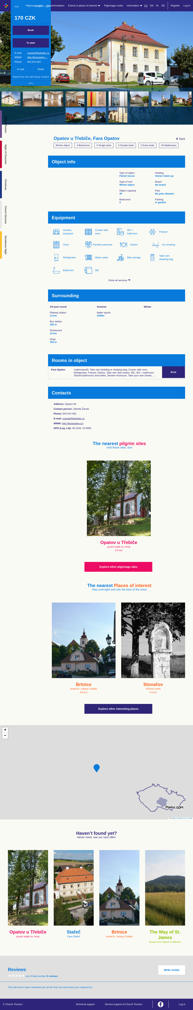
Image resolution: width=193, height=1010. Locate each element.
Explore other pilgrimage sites (118, 566)
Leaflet (172, 818)
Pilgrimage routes (113, 5)
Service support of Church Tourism (123, 1004)
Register (175, 5)
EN (151, 5)
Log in (187, 5)
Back (180, 138)
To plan (31, 42)
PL (157, 5)
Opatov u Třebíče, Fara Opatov (86, 138)
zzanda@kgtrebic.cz (38, 53)
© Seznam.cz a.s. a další (184, 818)
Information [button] (134, 5)
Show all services (119, 280)
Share (41, 69)
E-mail (20, 69)
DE (163, 5)
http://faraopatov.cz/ (72, 423)
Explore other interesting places (118, 708)
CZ (145, 5)
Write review (171, 969)
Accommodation (55, 5)
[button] (96, 768)
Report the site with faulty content (31, 76)
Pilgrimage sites (34, 5)
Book (31, 30)
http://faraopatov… (37, 57)
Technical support (85, 1004)
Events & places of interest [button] (84, 5)
